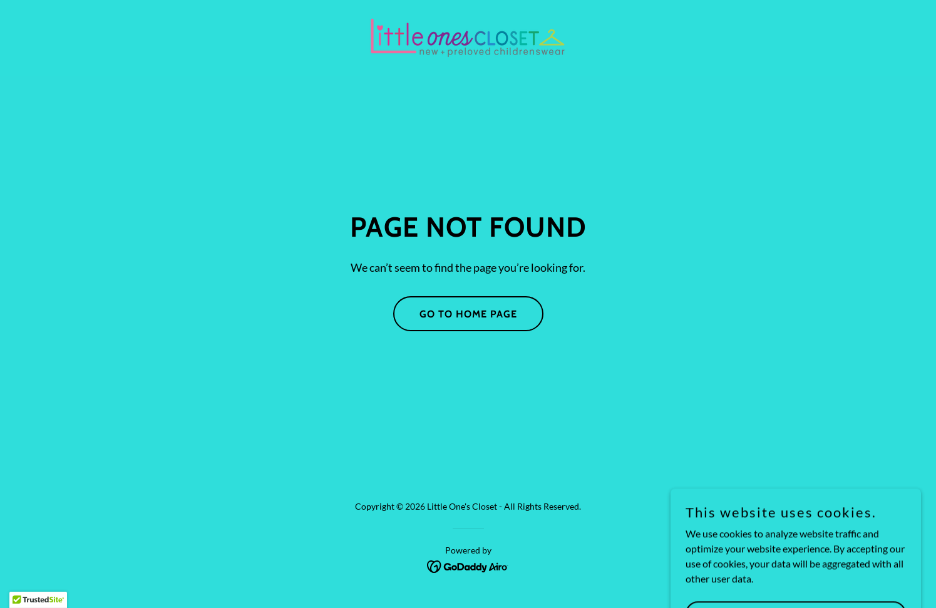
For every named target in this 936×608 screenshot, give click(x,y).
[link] (468, 37)
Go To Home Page (468, 314)
